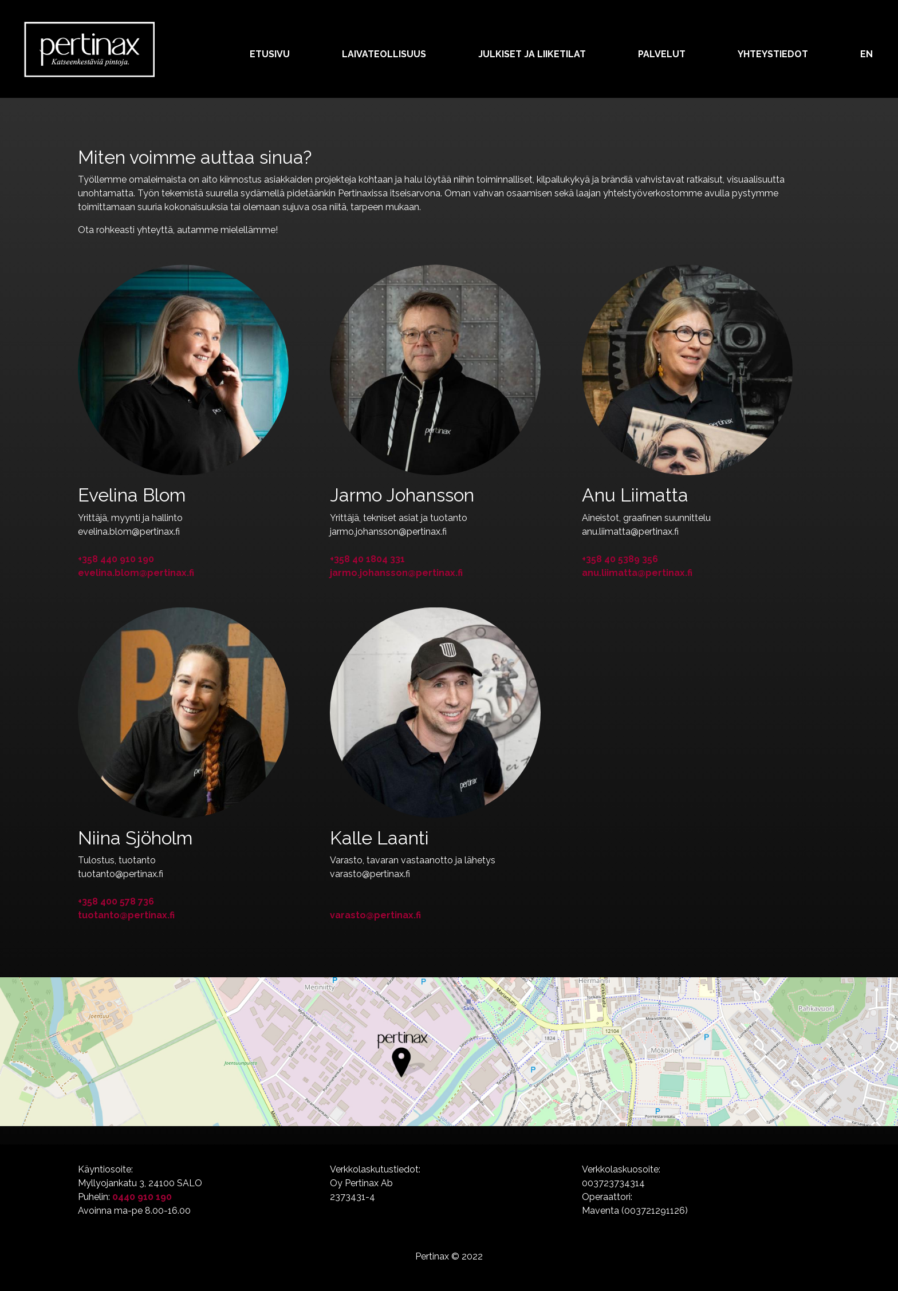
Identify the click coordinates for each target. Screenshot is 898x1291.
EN (866, 54)
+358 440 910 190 (116, 559)
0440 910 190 (142, 1196)
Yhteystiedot (773, 54)
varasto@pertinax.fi (375, 915)
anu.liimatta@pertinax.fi (637, 572)
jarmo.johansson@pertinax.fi (396, 572)
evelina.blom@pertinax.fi (136, 572)
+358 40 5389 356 (620, 559)
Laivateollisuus (384, 54)
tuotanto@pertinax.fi (126, 915)
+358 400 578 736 (116, 901)
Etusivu (270, 54)
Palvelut (662, 54)
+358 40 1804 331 (367, 559)
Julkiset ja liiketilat (532, 54)
